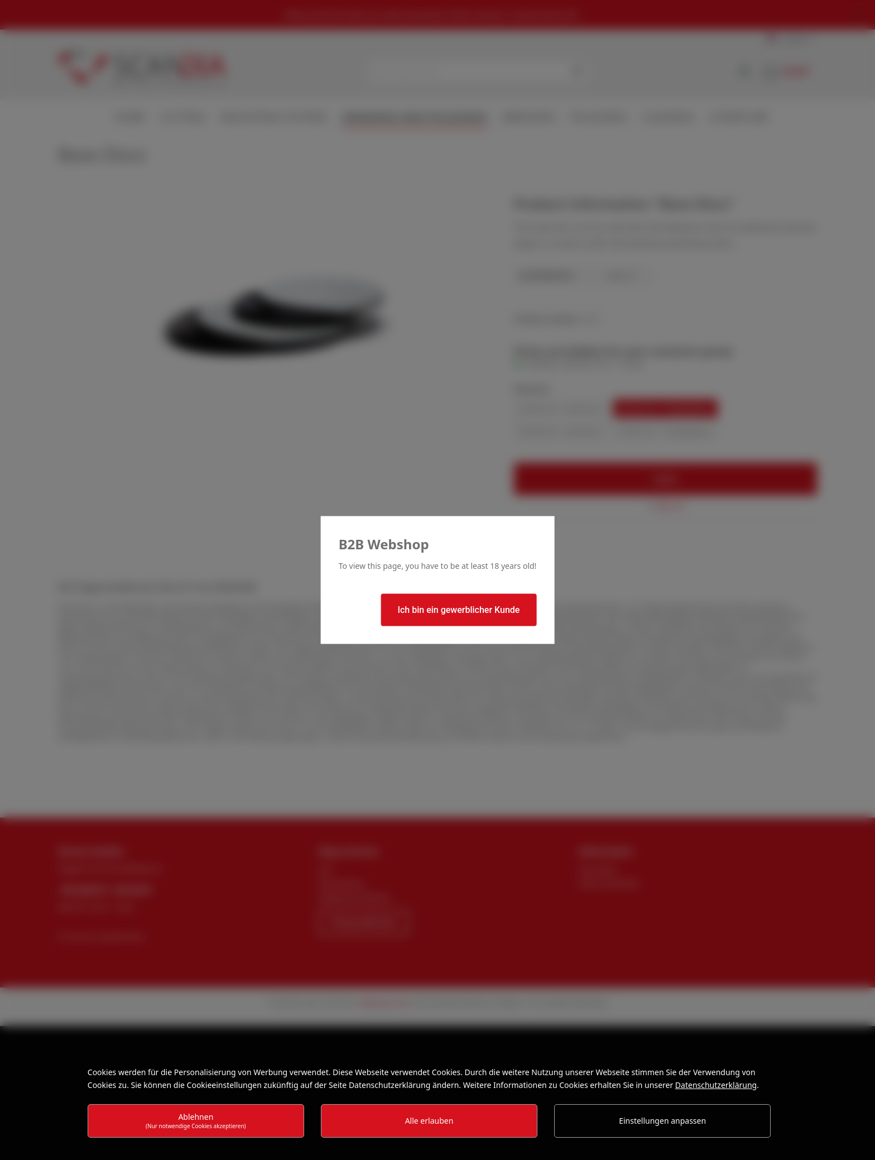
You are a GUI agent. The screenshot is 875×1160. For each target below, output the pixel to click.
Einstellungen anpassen (662, 1120)
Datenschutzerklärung (716, 1085)
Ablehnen (196, 1120)
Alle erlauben (429, 1120)
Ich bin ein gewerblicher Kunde (458, 610)
